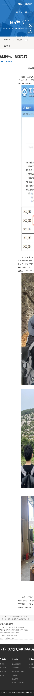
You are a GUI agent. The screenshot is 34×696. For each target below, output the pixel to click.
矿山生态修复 (16, 664)
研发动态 (7, 46)
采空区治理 (15, 668)
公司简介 (3, 664)
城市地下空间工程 (18, 682)
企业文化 (3, 668)
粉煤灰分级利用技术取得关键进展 (18, 619)
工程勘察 (15, 675)
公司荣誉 (3, 675)
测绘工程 (15, 679)
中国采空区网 (27, 4)
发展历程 (3, 671)
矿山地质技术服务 (18, 671)
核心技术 (7, 40)
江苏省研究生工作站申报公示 (17, 617)
